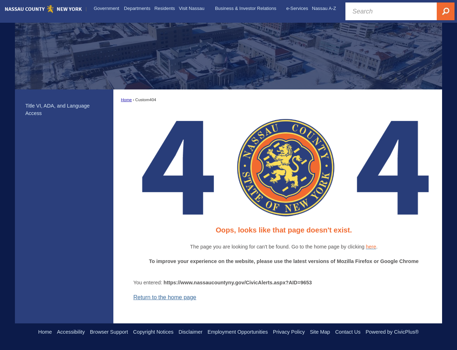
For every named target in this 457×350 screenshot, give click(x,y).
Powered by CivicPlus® (392, 332)
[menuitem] (106, 8)
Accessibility (71, 332)
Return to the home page (164, 297)
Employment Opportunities (238, 332)
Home (126, 100)
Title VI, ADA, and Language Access (57, 109)
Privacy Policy (289, 332)
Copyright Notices (153, 332)
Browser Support (109, 332)
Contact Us (347, 332)
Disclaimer (191, 332)
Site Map (320, 332)
